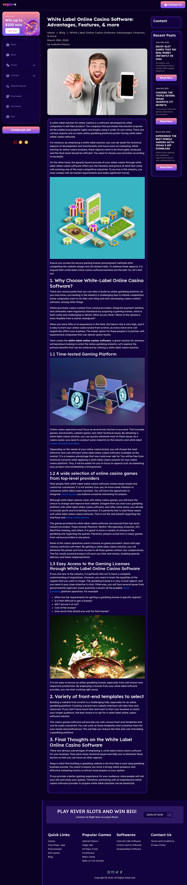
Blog (10, 116)
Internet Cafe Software (129, 841)
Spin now (12, 31)
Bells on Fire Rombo (93, 860)
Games (51, 841)
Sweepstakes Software (129, 849)
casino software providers (64, 443)
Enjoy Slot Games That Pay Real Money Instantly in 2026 (166, 52)
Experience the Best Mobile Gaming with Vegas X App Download (166, 142)
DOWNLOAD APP (21, 130)
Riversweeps (14, 96)
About (11, 54)
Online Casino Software (129, 845)
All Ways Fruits (90, 849)
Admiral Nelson (90, 841)
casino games (69, 494)
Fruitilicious (88, 853)
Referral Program (16, 86)
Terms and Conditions (162, 841)
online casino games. (77, 517)
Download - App (56, 845)
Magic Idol (87, 845)
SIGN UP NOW (159, 815)
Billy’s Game (88, 857)
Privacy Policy (158, 845)
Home (11, 44)
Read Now (166, 77)
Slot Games (13, 106)
